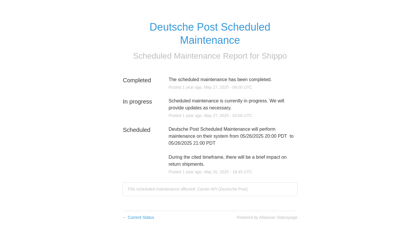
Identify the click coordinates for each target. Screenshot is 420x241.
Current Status (138, 217)
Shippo (274, 55)
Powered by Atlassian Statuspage (267, 217)
